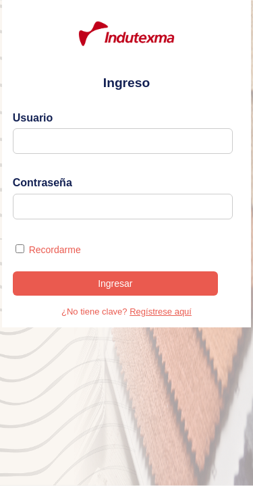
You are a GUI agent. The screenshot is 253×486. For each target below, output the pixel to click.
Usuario (33, 118)
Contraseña (42, 182)
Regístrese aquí (161, 311)
